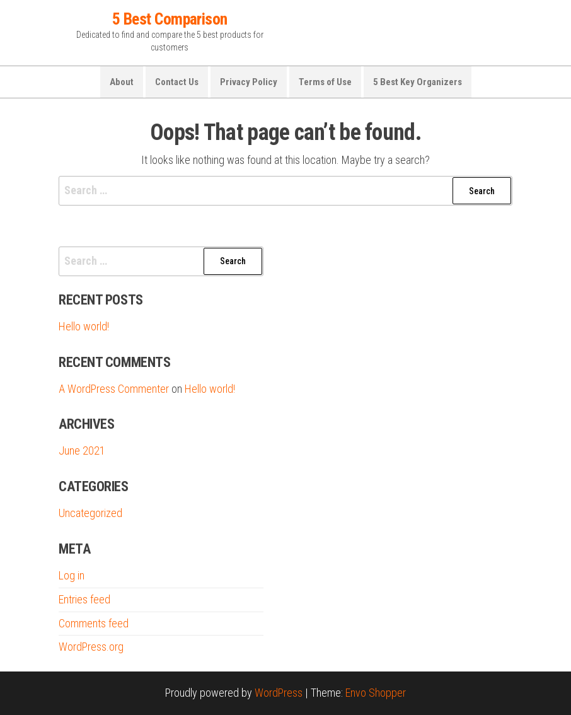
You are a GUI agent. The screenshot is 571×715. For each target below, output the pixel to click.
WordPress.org (91, 646)
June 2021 (82, 450)
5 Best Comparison (170, 18)
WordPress (279, 692)
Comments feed (94, 623)
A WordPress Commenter (114, 388)
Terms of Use (325, 82)
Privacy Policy (248, 82)
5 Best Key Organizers (417, 82)
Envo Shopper (375, 692)
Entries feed (84, 599)
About (122, 82)
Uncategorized (90, 513)
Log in (71, 575)
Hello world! (84, 326)
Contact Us (177, 82)
